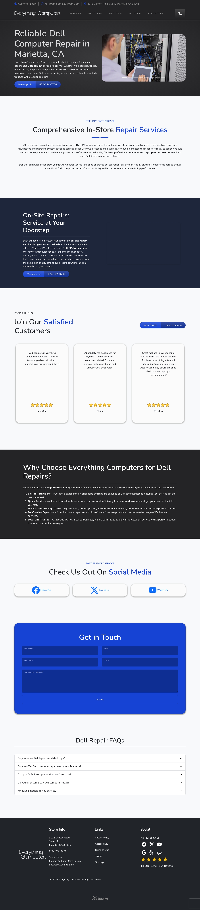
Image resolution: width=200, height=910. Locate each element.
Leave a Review (173, 325)
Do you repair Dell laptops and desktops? (41, 758)
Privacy (98, 856)
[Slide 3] (135, 77)
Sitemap (99, 862)
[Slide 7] (157, 77)
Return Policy (102, 837)
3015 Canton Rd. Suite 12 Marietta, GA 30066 (111, 3)
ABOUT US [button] (115, 13)
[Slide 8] (163, 77)
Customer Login (25, 3)
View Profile (150, 325)
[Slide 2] (130, 77)
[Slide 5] (146, 77)
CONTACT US (155, 13)
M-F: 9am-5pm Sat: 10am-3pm (60, 3)
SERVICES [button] (75, 13)
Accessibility (101, 844)
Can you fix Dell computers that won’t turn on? (44, 774)
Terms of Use (102, 850)
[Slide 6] (152, 77)
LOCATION (135, 13)
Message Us (25, 84)
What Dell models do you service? (37, 790)
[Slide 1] (124, 77)
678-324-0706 (48, 84)
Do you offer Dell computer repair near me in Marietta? (49, 766)
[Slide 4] (141, 77)
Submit (100, 699)
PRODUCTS (95, 13)
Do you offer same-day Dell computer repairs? (44, 782)
